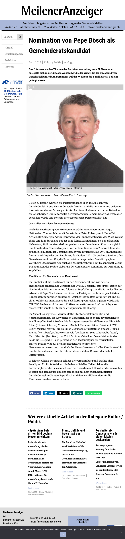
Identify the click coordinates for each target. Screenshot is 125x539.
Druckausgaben (14, 53)
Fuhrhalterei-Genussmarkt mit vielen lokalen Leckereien (106, 436)
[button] (35, 394)
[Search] (20, 37)
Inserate (10, 66)
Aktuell (10, 47)
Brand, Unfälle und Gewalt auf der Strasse (73, 435)
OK (63, 534)
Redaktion (11, 60)
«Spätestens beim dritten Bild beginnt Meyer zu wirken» (40, 435)
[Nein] (121, 532)
